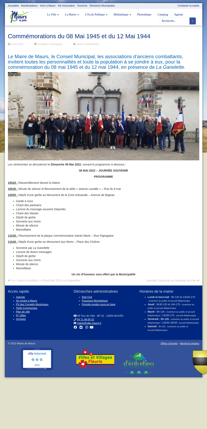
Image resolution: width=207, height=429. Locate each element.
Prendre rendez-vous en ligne (98, 304)
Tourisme (82, 5)
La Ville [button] (53, 14)
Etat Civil (87, 297)
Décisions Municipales (102, 5)
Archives (21, 319)
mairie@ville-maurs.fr (89, 323)
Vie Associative (66, 5)
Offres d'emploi (169, 343)
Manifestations (29, 5)
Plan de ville (23, 311)
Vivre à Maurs (47, 5)
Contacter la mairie (188, 5)
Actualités (13, 5)
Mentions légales (189, 343)
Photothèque (144, 14)
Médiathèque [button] (122, 14)
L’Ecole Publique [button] (96, 14)
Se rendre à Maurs (26, 300)
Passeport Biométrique (95, 300)
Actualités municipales (48, 44)
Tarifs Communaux (26, 308)
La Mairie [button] (72, 14)
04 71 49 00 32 (85, 319)
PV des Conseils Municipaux (32, 304)
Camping (163, 14)
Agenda (178, 14)
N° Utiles (21, 315)
